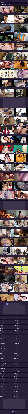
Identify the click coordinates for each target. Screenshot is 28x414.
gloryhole (2, 375)
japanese (2, 389)
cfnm (1, 338)
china (1, 341)
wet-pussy (16, 394)
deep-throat (2, 343)
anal (1, 320)
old (15, 340)
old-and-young (17, 341)
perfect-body (16, 355)
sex (15, 365)
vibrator (16, 386)
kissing (2, 394)
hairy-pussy (2, 378)
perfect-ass (16, 353)
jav (1, 391)
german (2, 370)
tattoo (16, 375)
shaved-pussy (17, 371)
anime (1, 323)
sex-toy (16, 366)
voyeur (16, 389)
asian (1, 325)
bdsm (2, 332)
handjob (2, 380)
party (15, 351)
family (2, 365)
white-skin (16, 396)
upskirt (16, 384)
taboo (16, 373)
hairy (1, 376)
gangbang (2, 368)
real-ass (16, 358)
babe (1, 327)
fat (1, 366)
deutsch (2, 345)
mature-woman (17, 330)
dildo (1, 346)
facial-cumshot (3, 363)
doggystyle (2, 348)
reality (16, 361)
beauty (2, 333)
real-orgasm (16, 360)
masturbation (17, 325)
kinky (1, 393)
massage (16, 323)
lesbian (16, 320)
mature (16, 327)
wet (15, 393)
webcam (16, 391)
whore (16, 398)
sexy (15, 368)
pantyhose (16, 350)
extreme (2, 358)
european (2, 356)
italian (1, 386)
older (15, 345)
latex (1, 398)
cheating (2, 340)
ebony (1, 351)
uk (15, 381)
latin (15, 318)
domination (2, 350)
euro (1, 355)
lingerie (16, 322)
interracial (2, 384)
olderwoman (16, 346)
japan (2, 388)
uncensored (16, 383)
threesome (16, 378)
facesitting (2, 360)
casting (2, 336)
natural (16, 333)
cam (1, 335)
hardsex (2, 383)
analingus (2, 322)
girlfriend (2, 371)
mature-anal (16, 328)
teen (15, 376)
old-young (16, 343)
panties (16, 348)
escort (1, 353)
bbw (1, 330)
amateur (2, 318)
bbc (1, 328)
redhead (16, 363)
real (15, 356)
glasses (2, 373)
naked (15, 332)
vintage (16, 388)
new (15, 336)
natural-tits (16, 335)
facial (2, 361)
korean (2, 396)
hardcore (2, 381)
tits (15, 380)
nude (15, 338)
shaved (16, 370)
